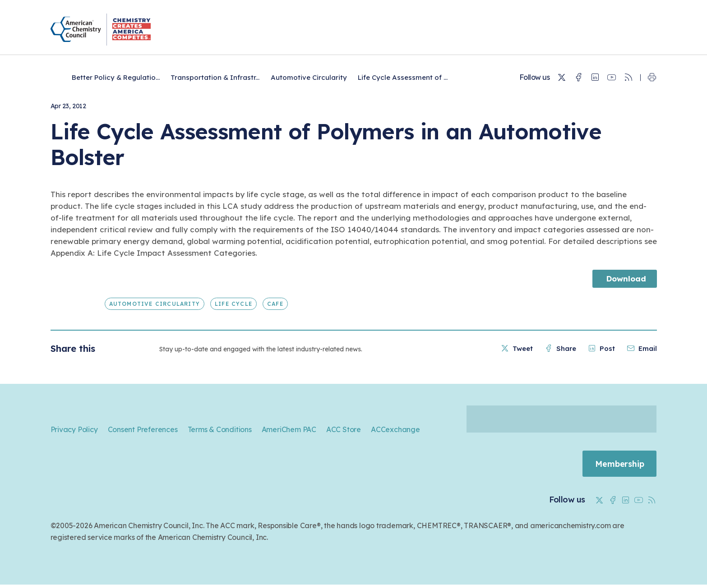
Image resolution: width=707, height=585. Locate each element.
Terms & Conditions (220, 429)
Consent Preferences (143, 429)
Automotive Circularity (309, 77)
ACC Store (343, 429)
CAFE (275, 303)
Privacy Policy (74, 429)
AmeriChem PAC (289, 429)
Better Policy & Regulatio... (116, 77)
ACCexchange (395, 429)
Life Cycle (233, 303)
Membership (619, 464)
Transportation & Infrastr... (215, 77)
